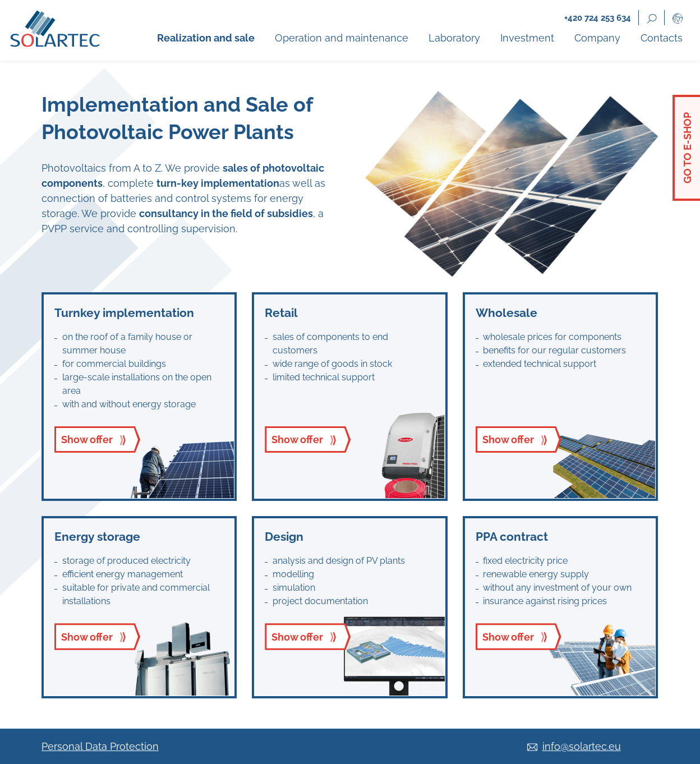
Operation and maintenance (341, 38)
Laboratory (454, 38)
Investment (527, 38)
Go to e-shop (687, 147)
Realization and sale (206, 38)
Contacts (662, 38)
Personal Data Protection (100, 746)
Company (597, 38)
